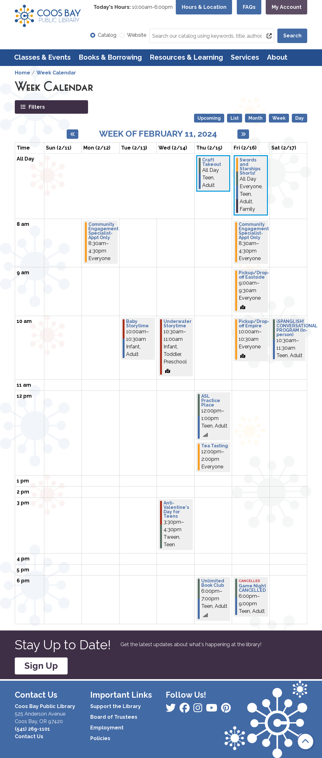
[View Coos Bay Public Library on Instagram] (185, 710)
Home (22, 73)
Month (255, 118)
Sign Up (41, 666)
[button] (133, 7)
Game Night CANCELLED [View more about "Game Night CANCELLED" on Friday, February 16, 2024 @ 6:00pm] (252, 588)
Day (299, 118)
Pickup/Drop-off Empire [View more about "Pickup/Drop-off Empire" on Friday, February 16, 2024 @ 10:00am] (254, 323)
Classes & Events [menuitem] (42, 57)
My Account (287, 7)
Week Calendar (56, 73)
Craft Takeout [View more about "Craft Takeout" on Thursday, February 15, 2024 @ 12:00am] (211, 162)
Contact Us (29, 736)
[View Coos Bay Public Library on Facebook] (171, 710)
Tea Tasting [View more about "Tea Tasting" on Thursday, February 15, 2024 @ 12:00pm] (214, 446)
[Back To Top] (305, 741)
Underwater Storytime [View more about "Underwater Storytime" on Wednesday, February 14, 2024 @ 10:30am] (178, 323)
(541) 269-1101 (32, 729)
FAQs (249, 7)
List (234, 118)
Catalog (107, 35)
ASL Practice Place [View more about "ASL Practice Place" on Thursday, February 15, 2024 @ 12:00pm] (210, 400)
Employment (107, 728)
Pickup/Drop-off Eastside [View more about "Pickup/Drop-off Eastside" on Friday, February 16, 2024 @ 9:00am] (254, 274)
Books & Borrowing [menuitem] (110, 57)
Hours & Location (204, 7)
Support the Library (115, 706)
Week (279, 118)
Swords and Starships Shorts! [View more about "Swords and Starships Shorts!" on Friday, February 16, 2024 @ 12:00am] (250, 166)
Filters (36, 106)
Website (136, 35)
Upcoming (209, 118)
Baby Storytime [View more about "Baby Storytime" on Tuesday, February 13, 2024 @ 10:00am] (137, 323)
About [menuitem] (277, 57)
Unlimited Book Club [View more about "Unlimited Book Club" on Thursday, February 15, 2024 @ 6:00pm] (212, 583)
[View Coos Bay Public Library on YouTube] (226, 710)
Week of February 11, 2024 (158, 134)
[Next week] (243, 134)
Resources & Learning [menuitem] (186, 57)
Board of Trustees (113, 717)
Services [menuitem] (245, 57)
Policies (100, 738)
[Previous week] (72, 134)
